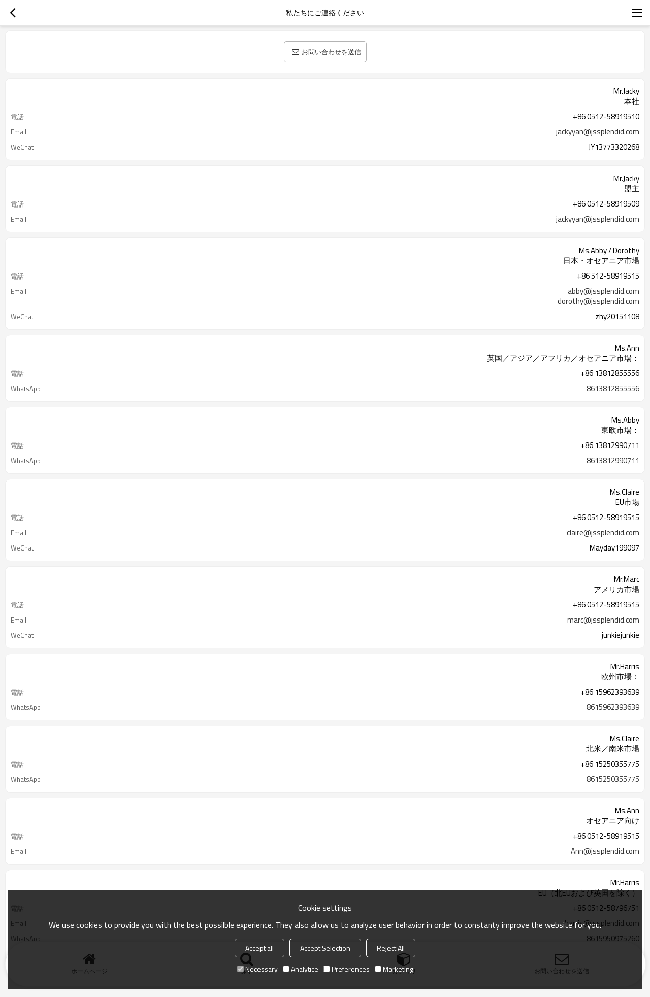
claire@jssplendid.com (603, 533)
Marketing (394, 969)
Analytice (300, 969)
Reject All (391, 948)
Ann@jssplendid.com (605, 851)
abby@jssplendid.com (603, 291)
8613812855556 (613, 389)
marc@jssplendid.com (603, 620)
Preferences (346, 969)
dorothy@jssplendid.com (598, 301)
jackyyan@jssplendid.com (597, 132)
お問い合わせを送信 (331, 52)
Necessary (257, 969)
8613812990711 (613, 461)
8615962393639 (613, 707)
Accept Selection (325, 948)
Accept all (259, 948)
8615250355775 (613, 779)
